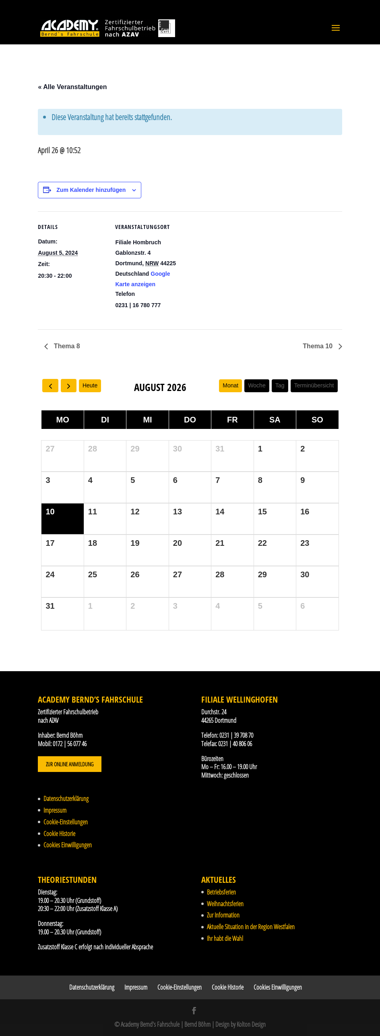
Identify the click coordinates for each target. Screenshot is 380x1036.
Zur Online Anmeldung (69, 764)
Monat (230, 385)
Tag (280, 385)
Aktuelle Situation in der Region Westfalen (251, 926)
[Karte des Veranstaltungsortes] (234, 267)
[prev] (50, 385)
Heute (90, 385)
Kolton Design (251, 1024)
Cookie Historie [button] (59, 833)
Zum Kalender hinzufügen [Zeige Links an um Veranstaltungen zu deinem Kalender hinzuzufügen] (91, 190)
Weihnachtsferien (225, 903)
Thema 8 (66, 346)
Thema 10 (318, 346)
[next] (68, 385)
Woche (256, 385)
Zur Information (223, 915)
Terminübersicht (314, 385)
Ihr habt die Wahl (225, 938)
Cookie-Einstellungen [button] (65, 822)
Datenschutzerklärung (66, 798)
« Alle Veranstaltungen (72, 86)
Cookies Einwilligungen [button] (67, 844)
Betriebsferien (221, 892)
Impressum (54, 810)
